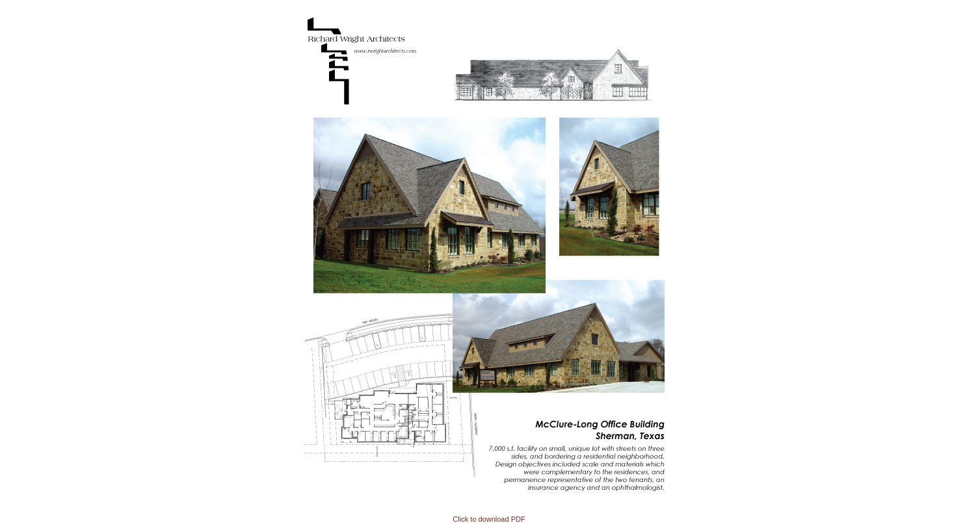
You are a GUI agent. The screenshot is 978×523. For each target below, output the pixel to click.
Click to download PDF (489, 519)
